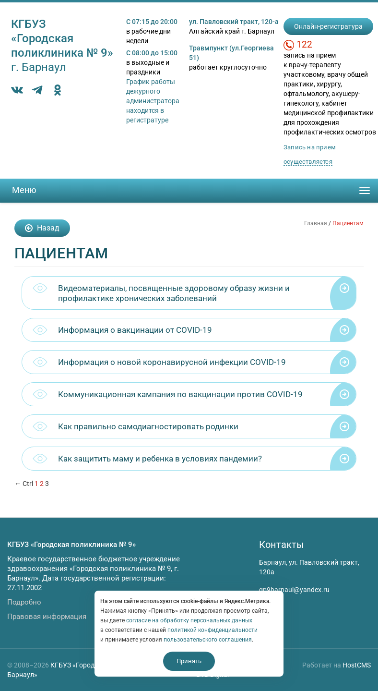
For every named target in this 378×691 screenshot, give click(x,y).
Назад (42, 227)
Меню (24, 190)
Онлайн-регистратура (328, 26)
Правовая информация (46, 616)
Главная (315, 223)
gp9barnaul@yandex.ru (294, 590)
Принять (189, 661)
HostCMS (357, 665)
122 (304, 44)
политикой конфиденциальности (212, 630)
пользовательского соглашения (208, 639)
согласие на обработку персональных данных (189, 620)
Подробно (24, 602)
